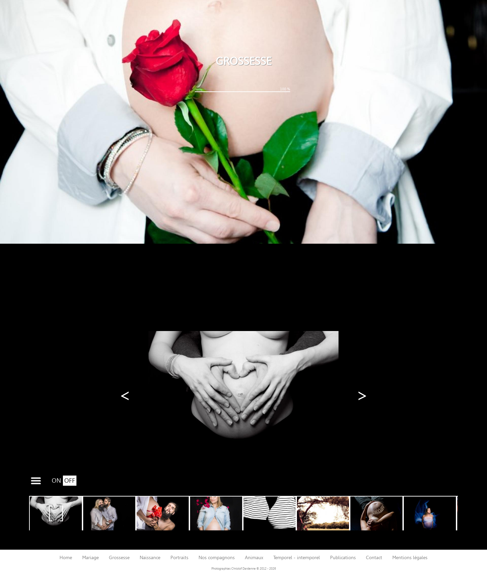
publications (343, 557)
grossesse (119, 557)
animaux (254, 557)
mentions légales (409, 557)
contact (374, 557)
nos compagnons (217, 557)
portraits (179, 557)
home (66, 557)
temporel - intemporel (296, 557)
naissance (150, 557)
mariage (90, 557)
